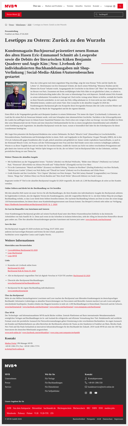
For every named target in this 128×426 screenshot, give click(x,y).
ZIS (52, 413)
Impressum (118, 419)
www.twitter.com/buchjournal (61, 307)
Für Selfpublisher (52, 391)
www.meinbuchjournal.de (18, 291)
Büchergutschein (64, 408)
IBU (88, 408)
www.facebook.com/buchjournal (98, 219)
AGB (99, 419)
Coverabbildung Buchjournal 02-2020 (23, 250)
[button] (70, 6)
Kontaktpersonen (95, 378)
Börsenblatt (37, 408)
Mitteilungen (21, 25)
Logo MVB (12, 256)
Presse (11, 25)
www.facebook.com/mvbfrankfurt (35, 332)
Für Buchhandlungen (53, 383)
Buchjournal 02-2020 (16, 268)
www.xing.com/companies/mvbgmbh (65, 332)
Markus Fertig (10, 343)
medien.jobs (110, 408)
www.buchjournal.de (13, 307)
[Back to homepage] (11, 6)
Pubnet (29, 413)
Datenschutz (107, 419)
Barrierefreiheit (79, 419)
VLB (36, 413)
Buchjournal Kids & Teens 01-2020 (22, 271)
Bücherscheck (79, 408)
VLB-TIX (44, 413)
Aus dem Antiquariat (21, 408)
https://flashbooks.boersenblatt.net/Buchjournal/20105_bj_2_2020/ (31, 204)
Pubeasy (21, 413)
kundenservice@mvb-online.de (101, 387)
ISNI (101, 408)
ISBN (94, 408)
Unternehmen (10, 378)
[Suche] (108, 14)
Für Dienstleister (52, 387)
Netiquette (91, 419)
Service (8, 387)
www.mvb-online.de (13, 332)
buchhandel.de (50, 408)
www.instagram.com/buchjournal (87, 307)
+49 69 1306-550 (95, 383)
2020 (29, 25)
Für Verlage (50, 378)
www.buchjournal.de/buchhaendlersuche (24, 283)
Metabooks (11, 413)
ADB (9, 408)
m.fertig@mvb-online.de (14, 349)
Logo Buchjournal (15, 253)
